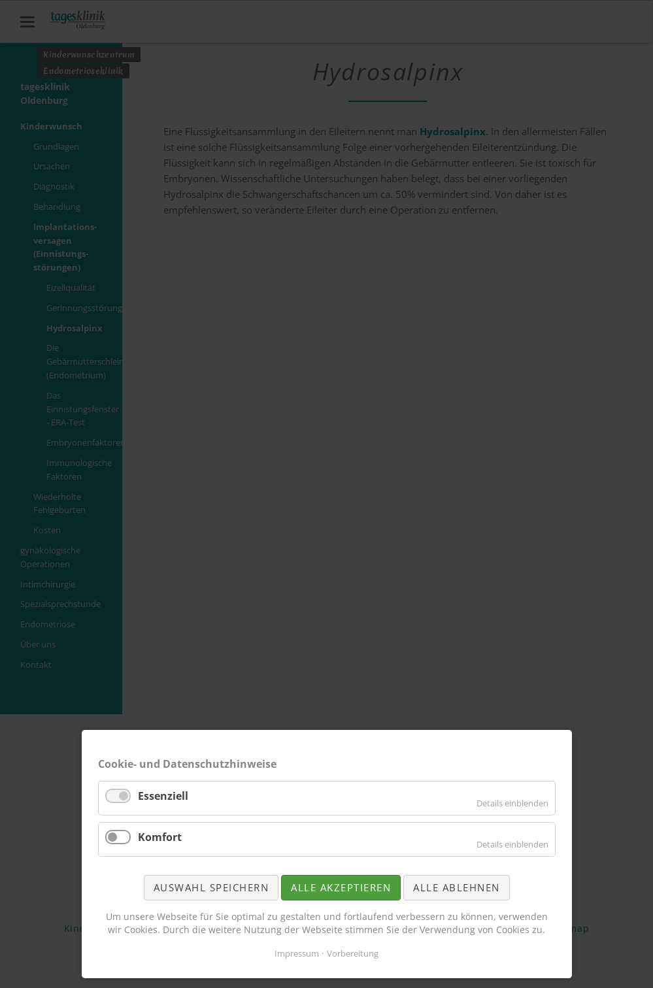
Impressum (297, 953)
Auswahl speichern (211, 887)
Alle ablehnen (456, 887)
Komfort (160, 837)
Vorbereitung (352, 953)
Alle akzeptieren (341, 887)
